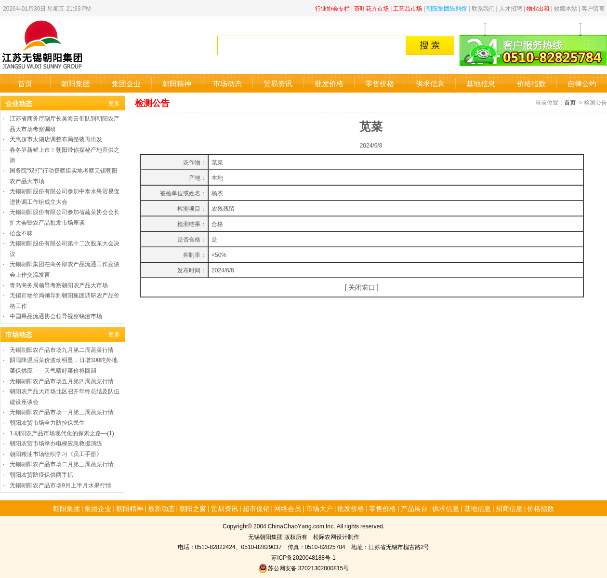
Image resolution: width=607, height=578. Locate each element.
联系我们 (483, 8)
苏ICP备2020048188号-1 (303, 557)
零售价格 (379, 83)
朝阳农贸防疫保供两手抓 (41, 474)
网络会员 (287, 508)
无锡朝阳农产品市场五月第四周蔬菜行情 (62, 380)
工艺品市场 (407, 8)
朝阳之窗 (192, 508)
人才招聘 (510, 8)
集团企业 (126, 83)
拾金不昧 (21, 233)
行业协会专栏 (332, 8)
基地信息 (480, 83)
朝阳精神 (176, 83)
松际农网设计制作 (336, 536)
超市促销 (256, 508)
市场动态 (227, 83)
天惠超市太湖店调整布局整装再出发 (56, 138)
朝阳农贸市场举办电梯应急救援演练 (56, 443)
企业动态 (18, 103)
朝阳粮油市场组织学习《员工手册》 (56, 453)
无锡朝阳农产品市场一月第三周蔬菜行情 (62, 411)
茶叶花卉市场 (371, 8)
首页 (25, 83)
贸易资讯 (278, 83)
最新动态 (161, 508)
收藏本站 (565, 8)
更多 (114, 103)
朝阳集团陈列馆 (446, 8)
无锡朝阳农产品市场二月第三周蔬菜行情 (62, 463)
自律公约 (581, 83)
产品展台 (414, 508)
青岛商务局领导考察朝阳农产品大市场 (59, 285)
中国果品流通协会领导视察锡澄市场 (56, 315)
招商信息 (509, 508)
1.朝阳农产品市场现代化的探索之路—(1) (62, 433)
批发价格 (329, 83)
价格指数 (531, 83)
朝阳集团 (75, 83)
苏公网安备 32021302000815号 (303, 568)
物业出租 (538, 8)
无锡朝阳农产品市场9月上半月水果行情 (60, 485)
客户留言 (593, 8)
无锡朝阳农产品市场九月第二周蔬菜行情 (62, 349)
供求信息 (430, 83)
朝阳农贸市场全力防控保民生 (47, 422)
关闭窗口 (361, 287)
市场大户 (319, 508)
